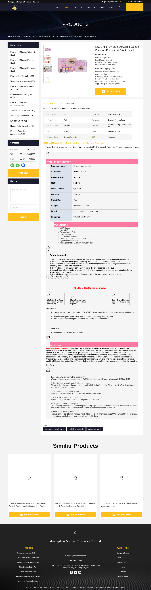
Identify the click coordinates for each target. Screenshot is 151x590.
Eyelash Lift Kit (29, 36)
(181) (22, 69)
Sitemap (123, 572)
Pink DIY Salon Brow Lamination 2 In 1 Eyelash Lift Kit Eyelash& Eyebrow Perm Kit (75, 504)
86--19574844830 (135, 2)
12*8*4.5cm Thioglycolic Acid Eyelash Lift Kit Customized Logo (119, 504)
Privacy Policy (123, 576)
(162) (22, 53)
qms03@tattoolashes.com (112, 2)
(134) (22, 87)
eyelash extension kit (76, 429)
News (123, 567)
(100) (21, 95)
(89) (22, 76)
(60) (21, 116)
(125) (22, 81)
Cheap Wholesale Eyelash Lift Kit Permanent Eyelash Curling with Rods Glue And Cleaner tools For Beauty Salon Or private (27, 505)
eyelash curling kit (94, 429)
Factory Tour (123, 558)
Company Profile (123, 553)
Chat (134, 7)
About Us (78, 7)
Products (67, 7)
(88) (18, 103)
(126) (22, 61)
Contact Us (91, 7)
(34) (22, 126)
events (102, 7)
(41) (18, 121)
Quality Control (122, 562)
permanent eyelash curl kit (54, 429)
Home (57, 7)
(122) (18, 132)
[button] (47, 81)
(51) (22, 110)
